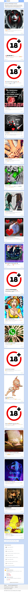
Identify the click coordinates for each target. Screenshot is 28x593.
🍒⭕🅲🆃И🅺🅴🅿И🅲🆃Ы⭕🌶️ (9, 55)
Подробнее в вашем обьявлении (14, 582)
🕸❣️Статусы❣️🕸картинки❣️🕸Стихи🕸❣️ (12, 452)
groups (7, 1)
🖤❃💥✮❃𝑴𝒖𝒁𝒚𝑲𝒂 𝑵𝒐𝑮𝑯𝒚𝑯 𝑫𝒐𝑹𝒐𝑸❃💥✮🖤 (11, 263)
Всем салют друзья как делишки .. (10, 565)
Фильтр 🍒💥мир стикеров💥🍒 (10, 481)
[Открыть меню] (19, 1)
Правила (5, 585)
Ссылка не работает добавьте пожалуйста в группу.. (12, 553)
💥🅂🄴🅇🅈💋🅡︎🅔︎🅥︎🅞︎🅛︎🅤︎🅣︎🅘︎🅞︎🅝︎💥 (11, 289)
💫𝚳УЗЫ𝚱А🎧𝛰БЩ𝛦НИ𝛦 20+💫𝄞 (10, 237)
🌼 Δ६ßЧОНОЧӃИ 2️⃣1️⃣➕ (9, 211)
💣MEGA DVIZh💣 (7, 185)
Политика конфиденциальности (13, 585)
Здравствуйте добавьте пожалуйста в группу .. (11, 557)
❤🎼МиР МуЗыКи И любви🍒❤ (9, 369)
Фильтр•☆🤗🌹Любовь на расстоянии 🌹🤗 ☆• (12, 423)
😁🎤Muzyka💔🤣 (8, 29)
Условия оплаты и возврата (8, 588)
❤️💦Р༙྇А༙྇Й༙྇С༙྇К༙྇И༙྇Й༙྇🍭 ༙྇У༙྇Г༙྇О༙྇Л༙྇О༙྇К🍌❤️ (12, 81)
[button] (21, 1)
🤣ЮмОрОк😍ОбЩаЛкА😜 (9, 397)
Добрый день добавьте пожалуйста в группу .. (11, 561)
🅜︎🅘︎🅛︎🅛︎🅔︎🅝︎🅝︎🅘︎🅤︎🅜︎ (8, 507)
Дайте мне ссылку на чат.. (9, 549)
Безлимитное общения (8, 159)
